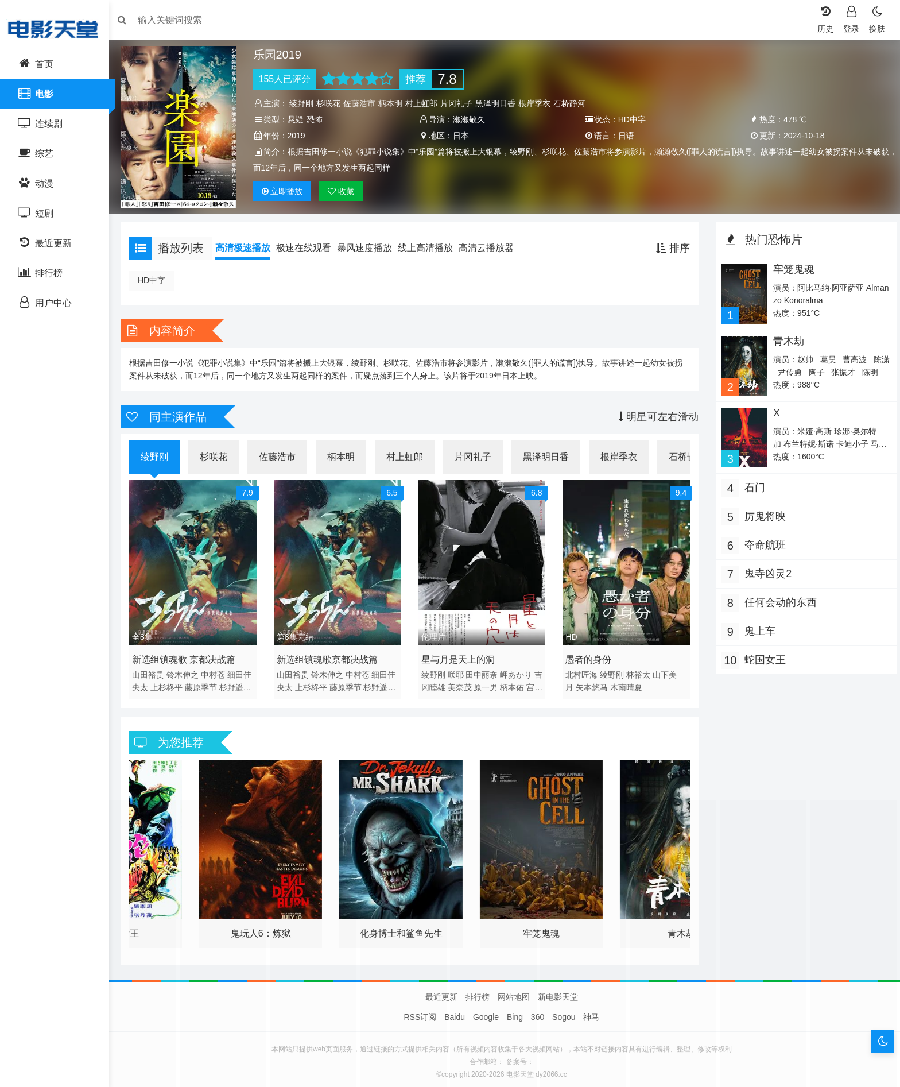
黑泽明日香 (499, 103)
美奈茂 (479, 681)
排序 (670, 245)
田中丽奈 (483, 669)
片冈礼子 (460, 103)
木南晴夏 (626, 681)
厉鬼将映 (762, 510)
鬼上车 (757, 625)
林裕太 (638, 669)
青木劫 (785, 337)
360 (537, 1011)
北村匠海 (581, 669)
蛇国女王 (762, 654)
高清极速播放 (248, 245)
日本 (462, 135)
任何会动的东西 (778, 596)
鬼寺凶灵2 (765, 568)
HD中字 (157, 277)
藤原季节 (207, 681)
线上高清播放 (431, 245)
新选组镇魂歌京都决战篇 (330, 654)
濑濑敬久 (470, 119)
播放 (286, 191)
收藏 (345, 191)
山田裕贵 (154, 669)
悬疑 (299, 119)
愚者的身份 (588, 654)
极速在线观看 (309, 245)
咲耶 (457, 669)
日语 (625, 135)
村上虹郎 (425, 103)
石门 (752, 482)
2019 (300, 135)
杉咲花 (332, 103)
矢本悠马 (591, 681)
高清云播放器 (491, 245)
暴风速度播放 (370, 245)
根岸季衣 (538, 103)
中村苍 (219, 669)
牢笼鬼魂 (790, 266)
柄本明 (394, 103)
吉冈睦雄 (449, 681)
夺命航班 (762, 539)
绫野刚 (305, 103)
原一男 (506, 681)
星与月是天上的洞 (459, 654)
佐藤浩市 (363, 103)
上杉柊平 (172, 681)
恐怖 (318, 119)
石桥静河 (573, 103)
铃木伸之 (188, 669)
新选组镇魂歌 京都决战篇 (189, 654)
